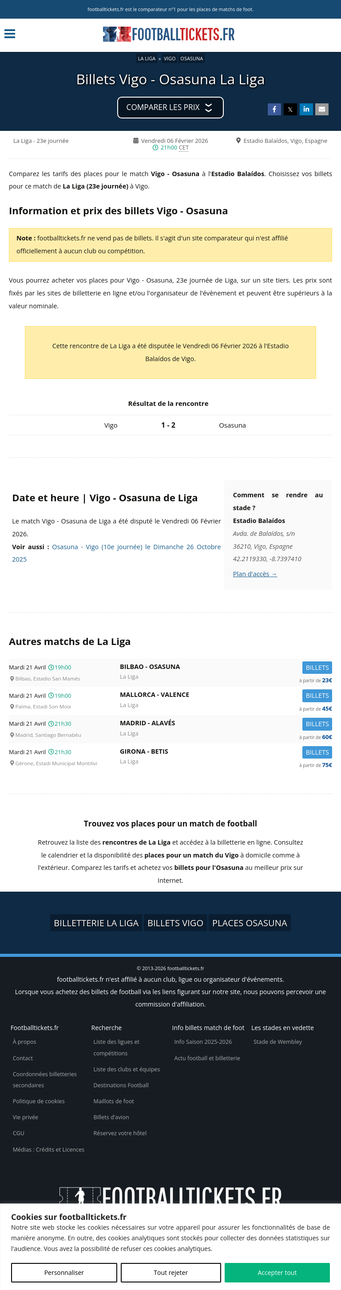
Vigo (169, 58)
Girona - (226, 753)
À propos (24, 1042)
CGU (18, 1133)
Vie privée (26, 1117)
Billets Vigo (175, 922)
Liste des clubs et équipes (127, 1069)
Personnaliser (64, 1272)
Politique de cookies (39, 1101)
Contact (23, 1058)
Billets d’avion (111, 1117)
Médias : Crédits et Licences (48, 1149)
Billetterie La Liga (96, 922)
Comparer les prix (163, 107)
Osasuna (191, 58)
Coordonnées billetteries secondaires (45, 1079)
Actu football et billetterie (207, 1058)
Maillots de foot (114, 1101)
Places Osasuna (249, 922)
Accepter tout (277, 1272)
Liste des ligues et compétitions (116, 1047)
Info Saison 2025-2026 (203, 1042)
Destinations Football (121, 1085)
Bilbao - (226, 668)
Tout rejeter (171, 1272)
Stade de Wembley (278, 1042)
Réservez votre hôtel (120, 1133)
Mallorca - (226, 696)
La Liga (146, 58)
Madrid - (226, 725)
